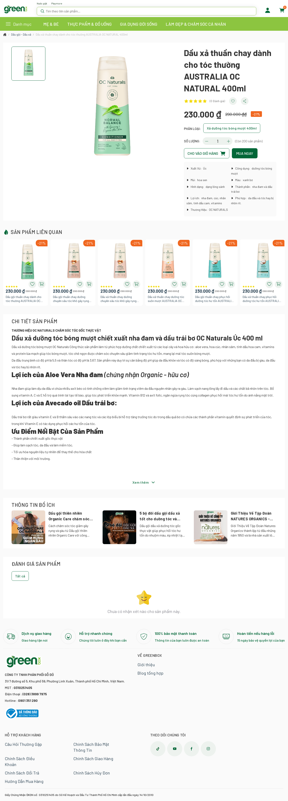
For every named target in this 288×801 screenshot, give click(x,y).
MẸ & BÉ (51, 24)
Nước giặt (42, 3)
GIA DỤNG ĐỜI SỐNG (138, 24)
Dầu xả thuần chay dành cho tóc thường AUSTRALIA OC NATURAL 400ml (82, 34)
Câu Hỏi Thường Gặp (23, 744)
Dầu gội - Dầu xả (21, 34)
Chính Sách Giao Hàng (93, 758)
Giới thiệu (146, 664)
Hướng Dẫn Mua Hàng (24, 781)
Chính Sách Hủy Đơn (91, 772)
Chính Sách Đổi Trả (22, 772)
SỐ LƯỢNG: (192, 141)
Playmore (56, 3)
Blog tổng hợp (150, 673)
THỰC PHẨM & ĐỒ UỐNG (89, 24)
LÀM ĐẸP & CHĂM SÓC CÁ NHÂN (196, 24)
